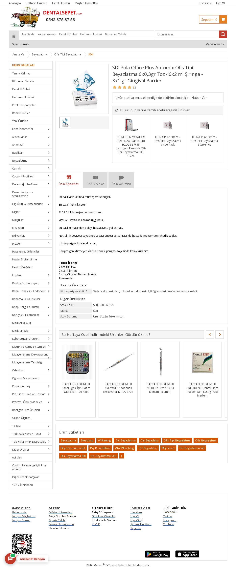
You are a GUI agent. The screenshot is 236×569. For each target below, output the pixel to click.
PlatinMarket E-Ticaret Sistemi (106, 565)
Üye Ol (220, 3)
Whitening (104, 440)
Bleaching (87, 440)
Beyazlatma (68, 440)
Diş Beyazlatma (125, 440)
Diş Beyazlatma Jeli (73, 448)
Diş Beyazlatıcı (149, 440)
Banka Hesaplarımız (61, 524)
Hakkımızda (19, 512)
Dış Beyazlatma (100, 448)
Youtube (168, 524)
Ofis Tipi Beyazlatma (177, 440)
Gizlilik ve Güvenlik (103, 516)
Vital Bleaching (124, 448)
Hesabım (136, 512)
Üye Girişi (205, 3)
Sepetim (210, 19)
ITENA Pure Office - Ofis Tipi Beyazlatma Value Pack (167, 140)
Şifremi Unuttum (141, 524)
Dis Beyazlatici (147, 448)
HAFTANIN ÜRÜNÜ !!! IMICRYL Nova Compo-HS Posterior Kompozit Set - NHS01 (162, 389)
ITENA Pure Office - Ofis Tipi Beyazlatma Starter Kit (204, 140)
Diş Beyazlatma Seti (103, 456)
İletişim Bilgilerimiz (23, 516)
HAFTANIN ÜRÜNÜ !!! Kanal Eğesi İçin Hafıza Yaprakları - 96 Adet (204, 388)
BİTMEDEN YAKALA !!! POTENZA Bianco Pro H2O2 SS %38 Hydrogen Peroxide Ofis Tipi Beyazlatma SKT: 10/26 (131, 146)
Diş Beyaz (168, 448)
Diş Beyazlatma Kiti (73, 456)
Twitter (167, 516)
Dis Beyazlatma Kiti (191, 448)
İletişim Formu (21, 520)
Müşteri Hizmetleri (60, 512)
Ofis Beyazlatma (205, 440)
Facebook (170, 512)
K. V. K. (96, 524)
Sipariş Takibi (57, 520)
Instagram (169, 520)
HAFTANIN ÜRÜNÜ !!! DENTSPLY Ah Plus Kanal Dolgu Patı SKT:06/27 (120, 388)
